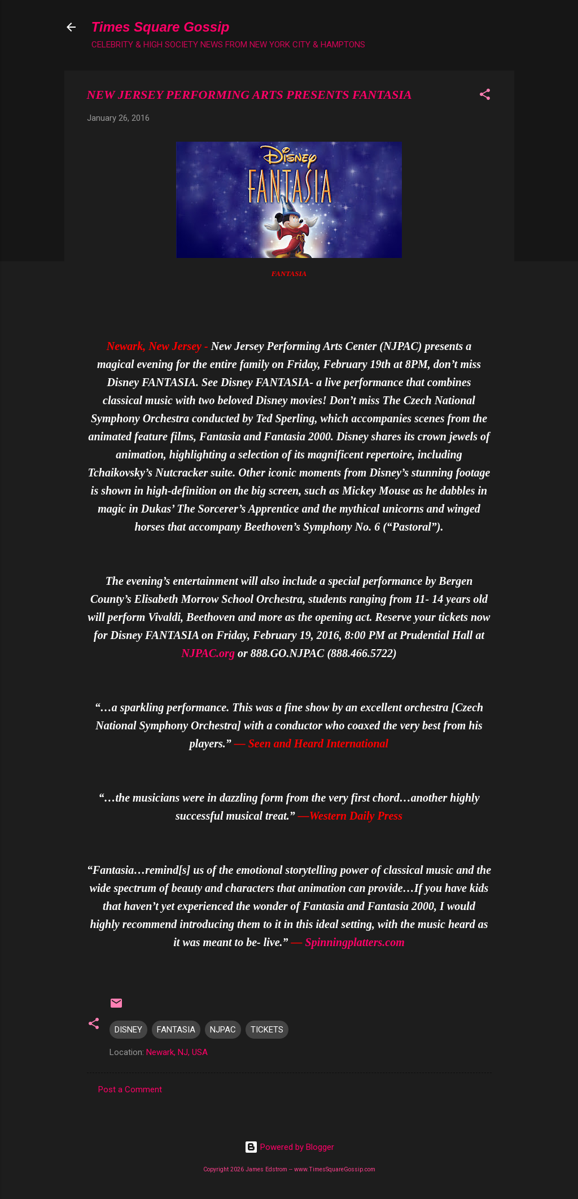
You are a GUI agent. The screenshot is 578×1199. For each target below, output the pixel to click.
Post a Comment (130, 1089)
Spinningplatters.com (355, 942)
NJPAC (223, 1030)
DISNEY (128, 1030)
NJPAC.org (208, 653)
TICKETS (267, 1030)
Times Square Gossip (160, 26)
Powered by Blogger (289, 1147)
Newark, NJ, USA (177, 1052)
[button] (485, 96)
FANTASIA (176, 1030)
